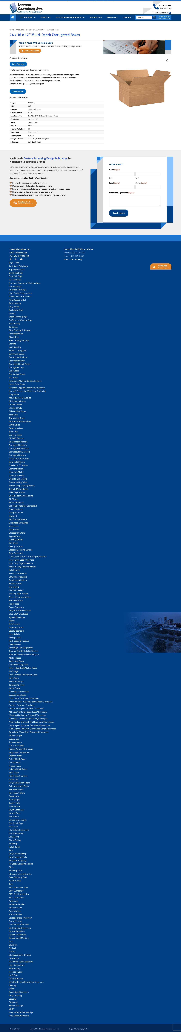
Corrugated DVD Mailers (19, 450)
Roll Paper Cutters (17, 791)
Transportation (15, 740)
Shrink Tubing (15, 838)
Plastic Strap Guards (18, 571)
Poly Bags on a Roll (17, 298)
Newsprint (13, 777)
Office (11, 986)
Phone (141, 182)
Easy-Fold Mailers (17, 460)
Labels (12, 618)
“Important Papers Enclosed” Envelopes (26, 706)
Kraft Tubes (14, 676)
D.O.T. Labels (14, 622)
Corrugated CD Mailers (19, 446)
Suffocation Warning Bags (20, 318)
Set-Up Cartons (16, 544)
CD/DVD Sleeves (16, 436)
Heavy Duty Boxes (17, 382)
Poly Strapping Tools (18, 855)
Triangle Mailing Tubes (18, 487)
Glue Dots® (14, 956)
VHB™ (11, 1007)
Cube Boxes (14, 369)
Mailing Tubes (15, 656)
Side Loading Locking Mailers (21, 483)
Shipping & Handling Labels (21, 645)
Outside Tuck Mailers (18, 477)
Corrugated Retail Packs (19, 362)
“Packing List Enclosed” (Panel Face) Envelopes (29, 723)
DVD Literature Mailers (19, 456)
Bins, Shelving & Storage (19, 328)
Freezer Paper (15, 764)
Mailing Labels (15, 635)
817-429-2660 (165, 7)
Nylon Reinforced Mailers (20, 595)
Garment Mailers (16, 466)
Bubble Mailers (15, 581)
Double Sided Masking (19, 936)
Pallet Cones (14, 568)
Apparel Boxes (15, 534)
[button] (167, 60)
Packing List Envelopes (19, 689)
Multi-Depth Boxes (17, 399)
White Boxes (14, 423)
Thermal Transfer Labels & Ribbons (24, 652)
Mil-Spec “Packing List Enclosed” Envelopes (28, 710)
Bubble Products (16, 500)
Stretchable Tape (16, 1003)
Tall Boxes (13, 412)
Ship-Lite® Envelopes (18, 612)
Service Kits (14, 835)
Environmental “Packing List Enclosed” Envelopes (30, 700)
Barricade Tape (15, 912)
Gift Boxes (13, 541)
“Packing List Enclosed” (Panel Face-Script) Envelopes (32, 727)
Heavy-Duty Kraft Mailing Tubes (23, 666)
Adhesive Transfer (17, 902)
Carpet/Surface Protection (20, 916)
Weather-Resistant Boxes (20, 419)
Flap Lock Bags (15, 274)
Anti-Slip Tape (15, 909)
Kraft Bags (13, 669)
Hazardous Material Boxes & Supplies (25, 379)
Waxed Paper (15, 811)
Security (12, 997)
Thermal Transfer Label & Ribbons (23, 649)
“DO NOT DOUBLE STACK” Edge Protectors (27, 554)
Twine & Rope (15, 878)
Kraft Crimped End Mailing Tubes (23, 672)
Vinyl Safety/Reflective (19, 1013)
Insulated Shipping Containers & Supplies (27, 385)
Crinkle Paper (15, 760)
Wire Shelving (15, 345)
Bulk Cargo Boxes (16, 352)
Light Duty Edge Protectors (21, 561)
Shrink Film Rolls (16, 831)
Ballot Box (13, 429)
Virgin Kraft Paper (16, 808)
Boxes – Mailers (16, 426)
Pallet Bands (14, 845)
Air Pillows (13, 497)
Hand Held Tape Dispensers (21, 959)
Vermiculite (14, 524)
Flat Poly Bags (15, 277)
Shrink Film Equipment (19, 828)
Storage (12, 342)
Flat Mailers (14, 585)
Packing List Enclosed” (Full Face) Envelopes (28, 716)
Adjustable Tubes (16, 659)
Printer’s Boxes (15, 402)
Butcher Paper (15, 754)
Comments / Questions (121, 192)
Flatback (12, 946)
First (110, 178)
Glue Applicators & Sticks (20, 953)
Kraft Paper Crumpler (18, 774)
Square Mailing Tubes (18, 480)
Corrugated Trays (16, 365)
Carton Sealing (15, 919)
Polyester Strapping (17, 858)
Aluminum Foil (15, 905)
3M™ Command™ (16, 895)
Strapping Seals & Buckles (20, 872)
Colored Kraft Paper (17, 757)
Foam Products (15, 507)
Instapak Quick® (16, 510)
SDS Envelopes (15, 733)
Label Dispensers (16, 629)
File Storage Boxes (17, 372)
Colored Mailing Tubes (18, 662)
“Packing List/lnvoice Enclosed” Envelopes (27, 713)
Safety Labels (15, 642)
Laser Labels (14, 632)
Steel (11, 865)
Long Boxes (14, 392)
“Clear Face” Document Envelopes (24, 696)
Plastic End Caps (16, 679)
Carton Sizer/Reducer (18, 355)
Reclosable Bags (16, 308)
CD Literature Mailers (18, 439)
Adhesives (13, 899)
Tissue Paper (14, 797)
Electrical (13, 943)
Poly (11, 848)
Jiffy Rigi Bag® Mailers (18, 591)
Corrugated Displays (18, 443)
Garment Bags (15, 284)
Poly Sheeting (15, 301)
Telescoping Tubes (17, 683)
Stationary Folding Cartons (20, 547)
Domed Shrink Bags (17, 818)
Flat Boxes (13, 375)
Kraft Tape (13, 973)
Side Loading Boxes (17, 409)
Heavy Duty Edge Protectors (21, 558)
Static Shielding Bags (18, 315)
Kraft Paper (14, 770)
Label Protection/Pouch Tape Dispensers (26, 980)
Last (137, 178)
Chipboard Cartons (17, 531)
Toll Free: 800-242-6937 (74, 250)
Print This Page (18, 64)
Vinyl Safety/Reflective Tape (21, 1010)
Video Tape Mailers (17, 490)
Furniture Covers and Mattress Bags (24, 281)
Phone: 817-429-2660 (74, 254)
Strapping (13, 841)
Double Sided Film (17, 929)
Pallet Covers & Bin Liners (20, 294)
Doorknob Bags (16, 271)
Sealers (12, 311)
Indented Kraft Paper (18, 767)
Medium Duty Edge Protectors (22, 564)
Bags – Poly (14, 261)
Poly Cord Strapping (17, 851)
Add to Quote (17, 91)
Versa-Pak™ (14, 527)
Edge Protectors (16, 551)
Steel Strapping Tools (18, 875)
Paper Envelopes (16, 605)
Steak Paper (14, 794)
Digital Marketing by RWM (78, 1027)
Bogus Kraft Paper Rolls (19, 750)
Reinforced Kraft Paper (19, 784)
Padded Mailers (16, 598)
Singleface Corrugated (18, 520)
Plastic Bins (14, 335)
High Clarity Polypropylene (20, 291)
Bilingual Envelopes (17, 693)
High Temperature (17, 963)
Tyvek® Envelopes (17, 615)
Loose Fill (13, 514)
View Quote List (161, 14)
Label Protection (16, 976)
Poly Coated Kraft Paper (19, 781)
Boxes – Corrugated (17, 348)
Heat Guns (13, 824)
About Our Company (73, 257)
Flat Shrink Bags (16, 821)
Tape (11, 882)
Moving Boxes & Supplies (20, 396)
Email (114, 182)
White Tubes (14, 686)
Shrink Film (14, 814)
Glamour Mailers (16, 588)
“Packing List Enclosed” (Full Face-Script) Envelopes (31, 720)
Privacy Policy (15, 1027)
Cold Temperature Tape (19, 922)
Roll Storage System (18, 517)
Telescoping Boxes (17, 416)
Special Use (14, 737)
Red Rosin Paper (16, 787)
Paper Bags (14, 602)
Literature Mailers (16, 473)
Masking (12, 983)
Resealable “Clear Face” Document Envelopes (28, 730)
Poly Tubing (14, 304)
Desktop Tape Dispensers (20, 926)
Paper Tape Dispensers (19, 990)
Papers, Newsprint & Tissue (21, 747)
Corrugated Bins (16, 331)
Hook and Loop (15, 970)
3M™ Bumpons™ (16, 889)
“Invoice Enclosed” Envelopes (22, 703)
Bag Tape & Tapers (17, 267)
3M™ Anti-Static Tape (18, 885)
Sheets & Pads (15, 406)
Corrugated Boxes (17, 358)
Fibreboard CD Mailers (18, 463)
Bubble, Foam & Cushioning (21, 493)
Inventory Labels (16, 625)
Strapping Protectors (18, 574)
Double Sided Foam (17, 932)
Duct (11, 939)
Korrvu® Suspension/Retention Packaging (27, 389)
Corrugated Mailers (17, 453)
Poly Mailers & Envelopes (20, 608)
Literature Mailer (16, 470)
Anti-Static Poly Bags (18, 264)
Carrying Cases (15, 433)
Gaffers (12, 949)
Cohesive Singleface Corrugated (23, 504)
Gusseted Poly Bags (17, 288)
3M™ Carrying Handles (19, 892)
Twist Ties (13, 325)
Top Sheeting (14, 321)
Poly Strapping (15, 993)
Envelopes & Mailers (18, 578)
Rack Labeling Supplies (19, 338)
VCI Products (14, 804)
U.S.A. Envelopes (16, 743)
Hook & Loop (14, 966)
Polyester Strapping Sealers (21, 862)
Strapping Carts (15, 868)
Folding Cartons (16, 537)
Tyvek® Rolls (14, 801)
